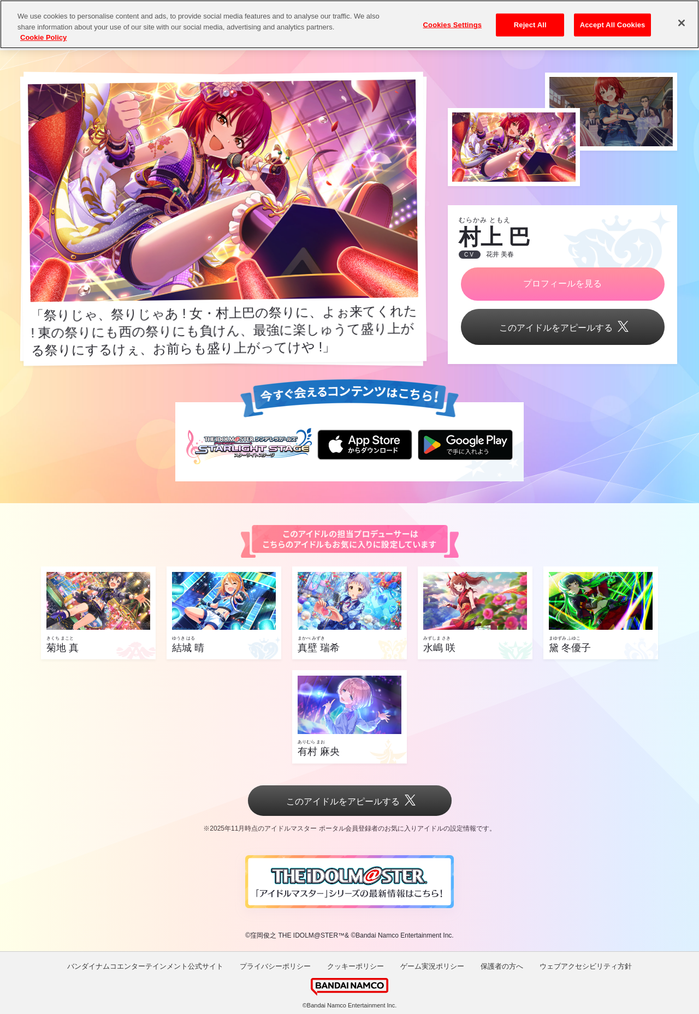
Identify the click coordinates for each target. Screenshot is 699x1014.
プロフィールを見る (562, 283)
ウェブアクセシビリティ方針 (586, 966)
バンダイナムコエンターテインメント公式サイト (145, 966)
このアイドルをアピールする (562, 327)
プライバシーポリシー (275, 966)
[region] (349, 24)
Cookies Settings (452, 25)
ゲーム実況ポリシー (432, 966)
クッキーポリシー (355, 966)
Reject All (530, 25)
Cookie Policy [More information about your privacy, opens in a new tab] (43, 37)
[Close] (682, 23)
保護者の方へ (502, 966)
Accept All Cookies (612, 25)
